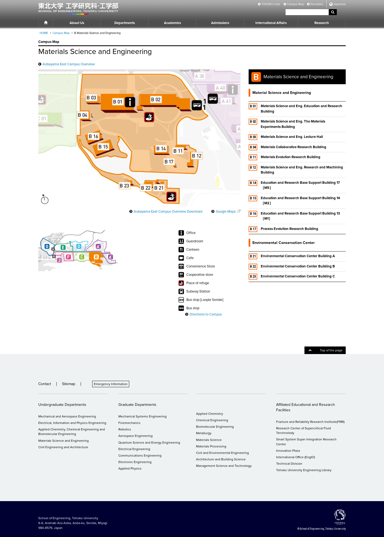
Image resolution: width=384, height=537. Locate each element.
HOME (44, 33)
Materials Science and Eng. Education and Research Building (295, 108)
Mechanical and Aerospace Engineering (67, 416)
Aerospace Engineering (135, 436)
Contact (44, 384)
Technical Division (289, 463)
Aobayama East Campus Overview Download (168, 211)
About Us (77, 23)
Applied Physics (130, 468)
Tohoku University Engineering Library (303, 470)
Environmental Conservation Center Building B (292, 267)
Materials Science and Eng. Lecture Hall (286, 137)
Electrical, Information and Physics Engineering (72, 423)
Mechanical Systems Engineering (142, 416)
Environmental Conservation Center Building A (292, 256)
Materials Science (209, 440)
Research (321, 23)
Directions (315, 4)
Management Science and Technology (224, 466)
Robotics (124, 429)
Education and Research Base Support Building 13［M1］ (294, 216)
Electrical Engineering (134, 449)
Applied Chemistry (209, 414)
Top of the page (325, 350)
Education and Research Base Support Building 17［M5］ (294, 185)
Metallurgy (203, 433)
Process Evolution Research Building (285, 229)
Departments (124, 23)
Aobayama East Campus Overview (69, 64)
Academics (172, 23)
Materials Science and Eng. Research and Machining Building (296, 170)
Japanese (339, 4)
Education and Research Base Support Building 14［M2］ (294, 200)
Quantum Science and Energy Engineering (149, 442)
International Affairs (271, 23)
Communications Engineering (140, 455)
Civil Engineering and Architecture (63, 447)
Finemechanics (129, 423)
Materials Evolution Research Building (284, 157)
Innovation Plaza (288, 451)
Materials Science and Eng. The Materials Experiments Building (287, 124)
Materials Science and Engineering (63, 441)
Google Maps (226, 211)
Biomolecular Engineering (215, 427)
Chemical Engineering (212, 420)
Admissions (220, 23)
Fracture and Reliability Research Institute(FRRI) (310, 422)
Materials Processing (211, 446)
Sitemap (68, 384)
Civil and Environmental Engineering (222, 453)
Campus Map (294, 4)
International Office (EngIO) (295, 457)
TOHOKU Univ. (269, 4)
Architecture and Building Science (221, 459)
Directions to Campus (206, 314)
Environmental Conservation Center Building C (292, 277)
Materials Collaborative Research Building (287, 147)
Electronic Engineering (135, 462)
